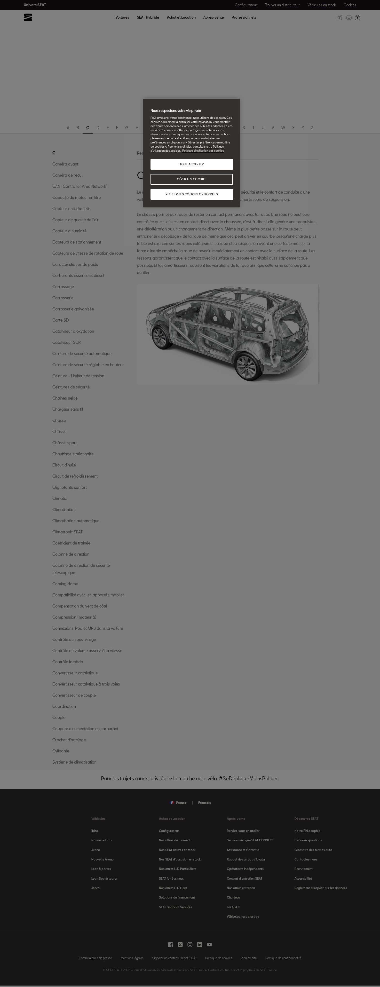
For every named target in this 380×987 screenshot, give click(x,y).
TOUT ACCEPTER (192, 164)
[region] (191, 153)
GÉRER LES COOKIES (191, 179)
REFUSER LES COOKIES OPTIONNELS (192, 194)
